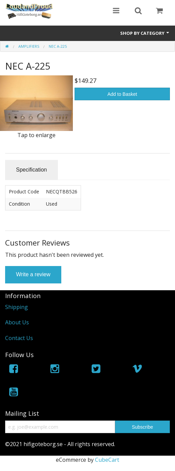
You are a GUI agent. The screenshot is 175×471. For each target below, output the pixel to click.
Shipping (16, 307)
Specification (31, 170)
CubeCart (107, 459)
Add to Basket (122, 94)
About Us (17, 322)
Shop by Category (145, 33)
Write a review (33, 274)
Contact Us (19, 338)
